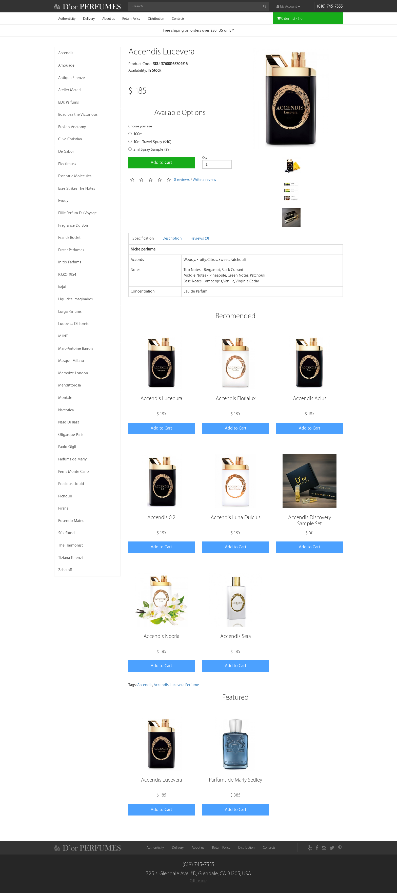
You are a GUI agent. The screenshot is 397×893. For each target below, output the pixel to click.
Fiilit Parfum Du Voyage (77, 213)
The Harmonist (70, 545)
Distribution (156, 19)
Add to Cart (161, 162)
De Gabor (66, 151)
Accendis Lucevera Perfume (176, 685)
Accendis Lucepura (161, 398)
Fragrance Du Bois (73, 225)
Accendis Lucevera (161, 780)
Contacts (178, 19)
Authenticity (66, 19)
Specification (143, 238)
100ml (136, 134)
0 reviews (182, 180)
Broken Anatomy (72, 127)
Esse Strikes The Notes (76, 188)
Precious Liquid (71, 484)
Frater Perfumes (71, 250)
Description (172, 238)
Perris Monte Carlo (73, 472)
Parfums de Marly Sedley (235, 780)
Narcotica (66, 410)
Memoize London (73, 373)
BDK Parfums (68, 102)
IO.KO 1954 (67, 275)
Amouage (66, 65)
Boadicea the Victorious (77, 114)
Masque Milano (71, 361)
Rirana (63, 508)
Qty (204, 158)
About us (108, 19)
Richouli (65, 496)
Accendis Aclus (309, 398)
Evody (63, 201)
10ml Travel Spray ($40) (149, 142)
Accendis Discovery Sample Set (309, 521)
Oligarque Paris (70, 435)
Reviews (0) (199, 238)
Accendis (65, 53)
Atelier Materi (69, 90)
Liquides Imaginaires (75, 299)
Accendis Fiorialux (235, 398)
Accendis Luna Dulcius (236, 517)
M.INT (63, 336)
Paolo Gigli (67, 447)
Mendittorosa (69, 385)
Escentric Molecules (74, 176)
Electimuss (67, 164)
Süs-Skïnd (66, 533)
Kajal (62, 287)
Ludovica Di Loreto (74, 324)
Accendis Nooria (162, 636)
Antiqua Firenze (71, 78)
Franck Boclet (69, 238)
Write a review (204, 180)
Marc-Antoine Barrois (75, 348)
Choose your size (140, 126)
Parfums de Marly (72, 459)
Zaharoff (65, 570)
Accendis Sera (235, 636)
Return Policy (131, 19)
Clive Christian (70, 139)
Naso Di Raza (68, 422)
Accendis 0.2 (161, 517)
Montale (65, 398)
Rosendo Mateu (71, 521)
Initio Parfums (69, 262)
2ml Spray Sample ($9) (149, 149)
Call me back (198, 881)
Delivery (89, 19)
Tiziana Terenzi (70, 558)
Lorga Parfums (70, 311)
